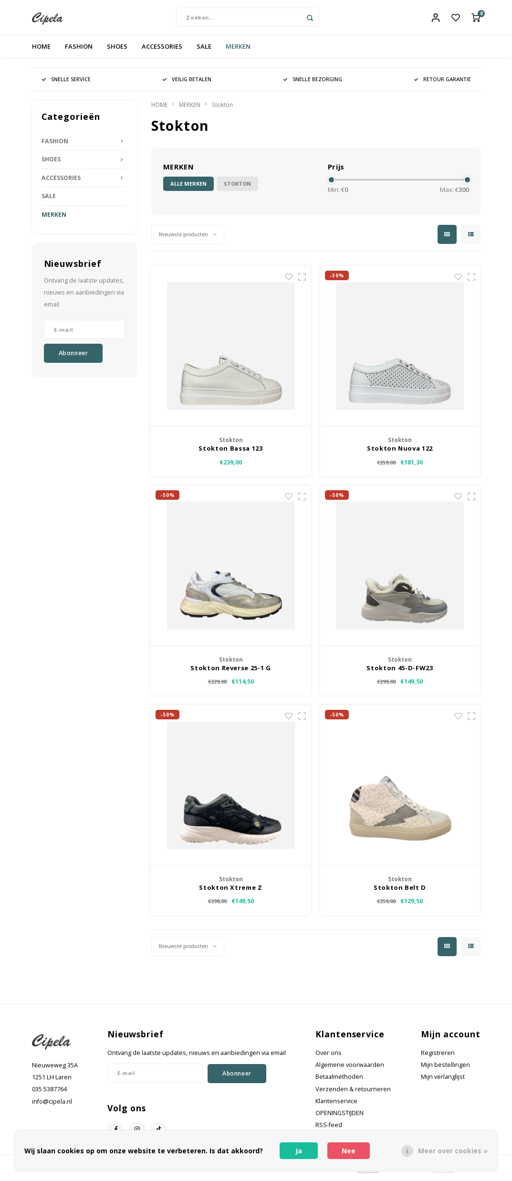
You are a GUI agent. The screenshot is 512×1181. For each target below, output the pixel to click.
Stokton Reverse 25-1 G (230, 671)
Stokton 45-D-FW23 (399, 671)
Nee (348, 1150)
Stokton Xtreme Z (230, 890)
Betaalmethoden (339, 1080)
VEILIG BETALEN (186, 82)
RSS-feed (328, 1129)
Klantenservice (336, 1104)
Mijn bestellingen (445, 1069)
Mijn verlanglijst (443, 1080)
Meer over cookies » (453, 1150)
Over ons (328, 1056)
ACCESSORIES (162, 49)
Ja (298, 1150)
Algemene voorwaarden (349, 1069)
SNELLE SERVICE (66, 82)
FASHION (79, 49)
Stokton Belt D (400, 890)
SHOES (117, 49)
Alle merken (188, 187)
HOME (41, 49)
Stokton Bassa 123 (230, 452)
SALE (204, 49)
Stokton (222, 108)
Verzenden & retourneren (353, 1092)
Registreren (438, 1056)
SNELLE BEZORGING (312, 82)
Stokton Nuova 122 (400, 452)
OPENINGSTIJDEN (339, 1117)
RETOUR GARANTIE (442, 82)
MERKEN (238, 49)
